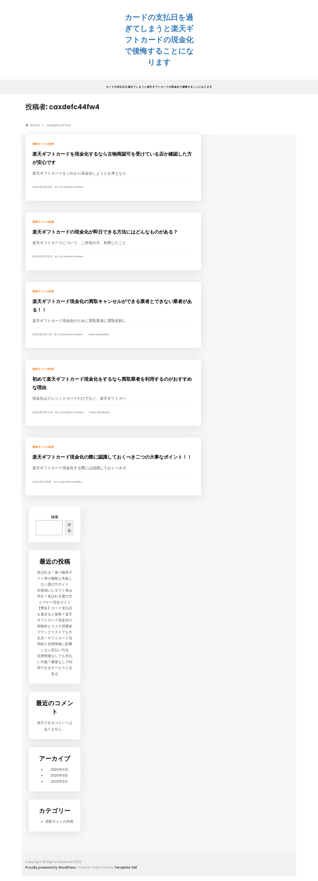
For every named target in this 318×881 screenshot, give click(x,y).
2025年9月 (59, 775)
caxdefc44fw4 (71, 187)
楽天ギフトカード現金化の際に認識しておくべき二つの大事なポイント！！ (112, 457)
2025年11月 (59, 769)
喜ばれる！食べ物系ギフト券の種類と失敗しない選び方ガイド (54, 578)
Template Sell (125, 867)
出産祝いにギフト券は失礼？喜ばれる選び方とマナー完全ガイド (54, 596)
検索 (54, 517)
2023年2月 (59, 781)
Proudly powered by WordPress (50, 867)
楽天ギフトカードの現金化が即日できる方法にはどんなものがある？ (105, 232)
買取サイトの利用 (43, 144)
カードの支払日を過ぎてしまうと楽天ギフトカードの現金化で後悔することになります (159, 39)
